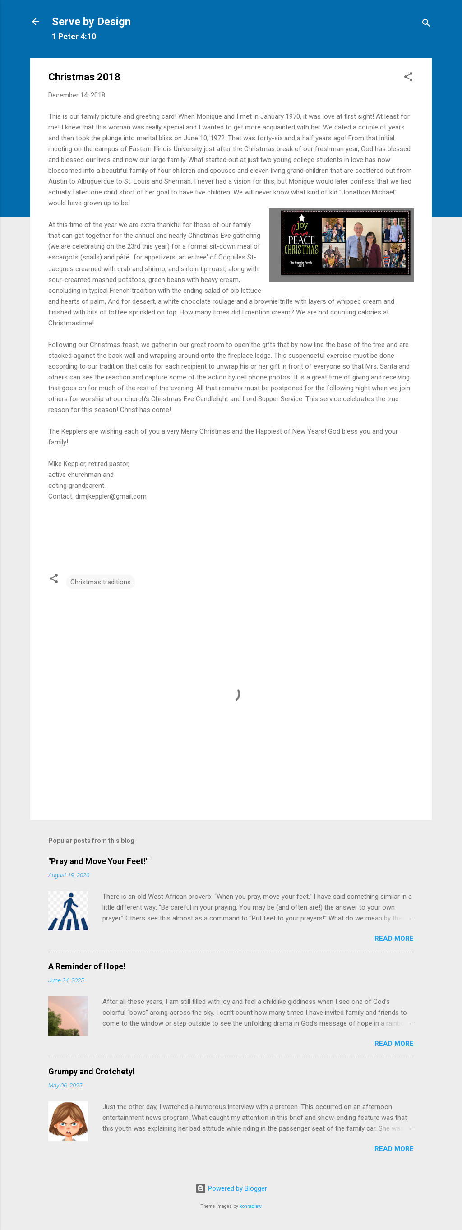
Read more (394, 938)
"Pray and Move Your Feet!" (98, 861)
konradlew (251, 1206)
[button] (408, 78)
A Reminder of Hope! (86, 966)
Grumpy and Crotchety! (91, 1071)
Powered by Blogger (231, 1188)
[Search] (426, 24)
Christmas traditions (100, 582)
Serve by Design (91, 21)
